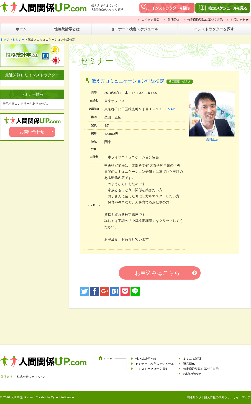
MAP (171, 109)
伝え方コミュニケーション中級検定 (127, 80)
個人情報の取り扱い (217, 397)
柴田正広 (212, 139)
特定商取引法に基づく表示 (205, 19)
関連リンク (194, 397)
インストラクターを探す (214, 29)
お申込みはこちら (157, 273)
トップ (4, 39)
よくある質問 (150, 19)
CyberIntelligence (62, 397)
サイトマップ (242, 397)
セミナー (18, 39)
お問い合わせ (239, 19)
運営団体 (173, 19)
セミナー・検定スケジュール (134, 29)
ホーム (21, 29)
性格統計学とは (67, 29)
